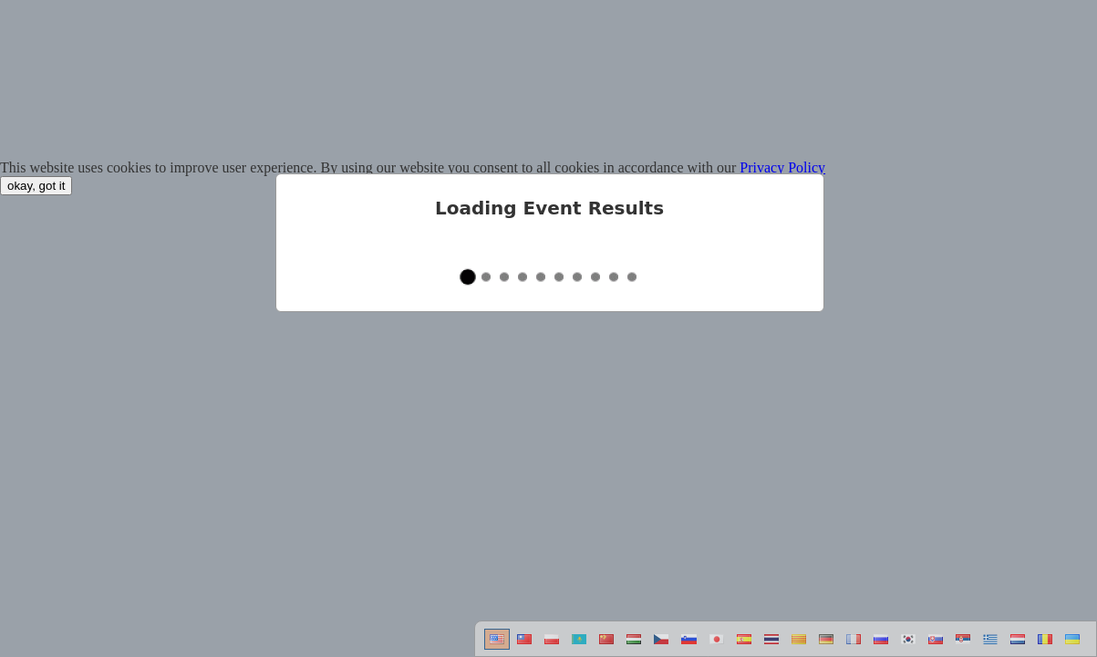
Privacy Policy (782, 167)
